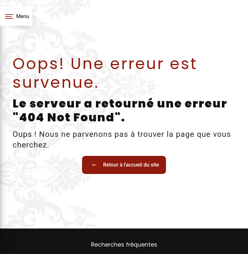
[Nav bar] (16, 16)
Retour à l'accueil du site (124, 164)
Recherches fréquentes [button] (124, 245)
